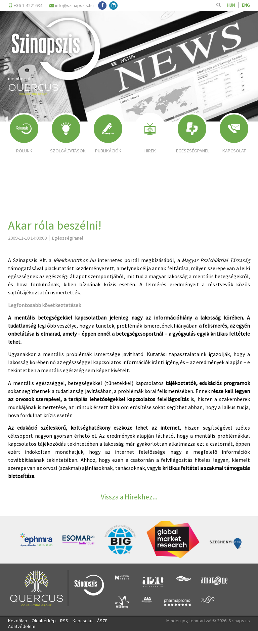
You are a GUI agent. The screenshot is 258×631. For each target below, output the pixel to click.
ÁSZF (102, 621)
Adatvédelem (21, 626)
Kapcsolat (83, 621)
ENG (246, 5)
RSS (64, 621)
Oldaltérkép (44, 621)
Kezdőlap (17, 621)
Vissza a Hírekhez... (129, 496)
